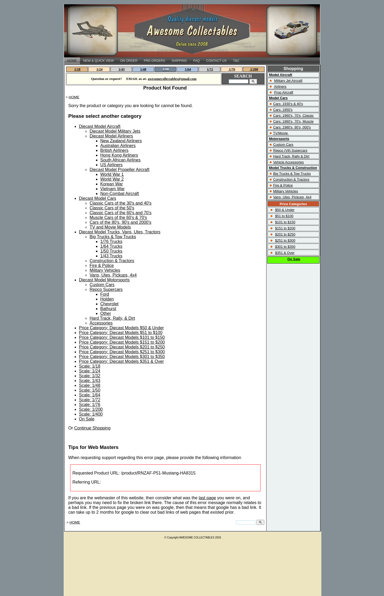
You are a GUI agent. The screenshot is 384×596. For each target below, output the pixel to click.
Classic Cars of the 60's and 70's (120, 212)
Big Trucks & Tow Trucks (113, 236)
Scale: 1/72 (89, 400)
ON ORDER (129, 61)
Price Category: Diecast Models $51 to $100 (120, 332)
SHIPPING (179, 61)
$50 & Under (284, 210)
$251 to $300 (285, 240)
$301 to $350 (285, 247)
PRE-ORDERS (154, 61)
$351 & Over (284, 253)
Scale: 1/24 (89, 371)
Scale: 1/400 (91, 414)
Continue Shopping (92, 428)
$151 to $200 (285, 228)
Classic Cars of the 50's (112, 208)
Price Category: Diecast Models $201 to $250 (122, 347)
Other (105, 313)
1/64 (188, 69)
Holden (107, 299)
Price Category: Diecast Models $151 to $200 (122, 342)
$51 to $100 (284, 216)
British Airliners (114, 150)
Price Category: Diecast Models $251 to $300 (122, 352)
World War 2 (112, 179)
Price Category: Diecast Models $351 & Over (121, 361)
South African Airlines (120, 160)
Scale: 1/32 (89, 376)
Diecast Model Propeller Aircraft (119, 169)
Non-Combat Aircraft (119, 193)
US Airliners (111, 165)
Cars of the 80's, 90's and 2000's (120, 222)
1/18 (77, 69)
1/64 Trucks (111, 246)
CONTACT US (216, 61)
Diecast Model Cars (97, 198)
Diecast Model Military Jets (115, 131)
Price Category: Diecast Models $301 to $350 (122, 356)
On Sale (86, 419)
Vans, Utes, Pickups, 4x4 (113, 275)
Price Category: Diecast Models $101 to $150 (122, 337)
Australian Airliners (118, 145)
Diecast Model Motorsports (104, 280)
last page (207, 498)
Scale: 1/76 (89, 404)
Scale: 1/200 (91, 409)
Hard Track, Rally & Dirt (291, 156)
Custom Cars (102, 284)
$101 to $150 (285, 222)
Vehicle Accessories (288, 162)
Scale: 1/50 (89, 390)
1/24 (99, 69)
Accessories (101, 323)
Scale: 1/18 (89, 366)
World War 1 (112, 174)
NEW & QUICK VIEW (98, 61)
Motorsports (279, 139)
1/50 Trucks (111, 251)
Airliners (280, 86)
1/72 (210, 69)
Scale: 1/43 (89, 380)
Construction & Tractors (112, 260)
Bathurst (108, 308)
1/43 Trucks (111, 256)
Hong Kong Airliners (119, 155)
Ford (104, 294)
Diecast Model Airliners (111, 136)
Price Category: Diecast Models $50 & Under (121, 328)
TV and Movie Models (110, 227)
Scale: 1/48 (89, 385)
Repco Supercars (106, 289)
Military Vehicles (105, 270)
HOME (72, 61)
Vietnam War (112, 188)
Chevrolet (109, 304)
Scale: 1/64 (89, 395)
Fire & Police (102, 265)
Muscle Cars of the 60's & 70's (118, 217)
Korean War (111, 184)
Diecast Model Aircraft (100, 126)
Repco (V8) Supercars (290, 150)
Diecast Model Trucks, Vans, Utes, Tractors (120, 232)
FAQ (196, 61)
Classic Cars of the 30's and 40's (120, 203)
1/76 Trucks (111, 241)
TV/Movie (280, 133)
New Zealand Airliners (121, 141)
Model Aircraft (280, 75)
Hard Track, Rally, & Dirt (112, 318)
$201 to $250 (285, 234)
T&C (236, 61)
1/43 (121, 69)
